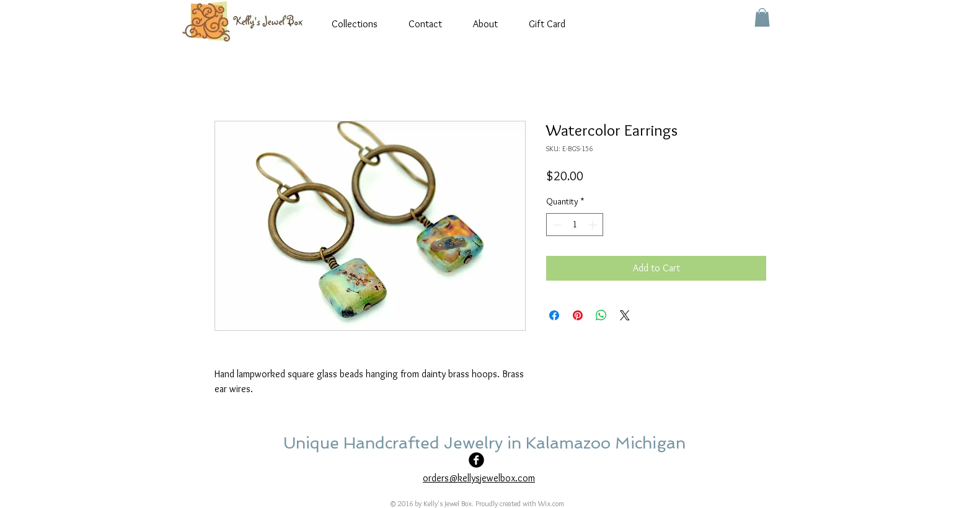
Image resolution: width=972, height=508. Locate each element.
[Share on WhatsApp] (601, 315)
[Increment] (593, 224)
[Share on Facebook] (554, 315)
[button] (762, 17)
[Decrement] (555, 224)
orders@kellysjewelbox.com (479, 478)
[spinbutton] (574, 224)
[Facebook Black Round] (476, 460)
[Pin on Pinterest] (577, 315)
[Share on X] (624, 315)
